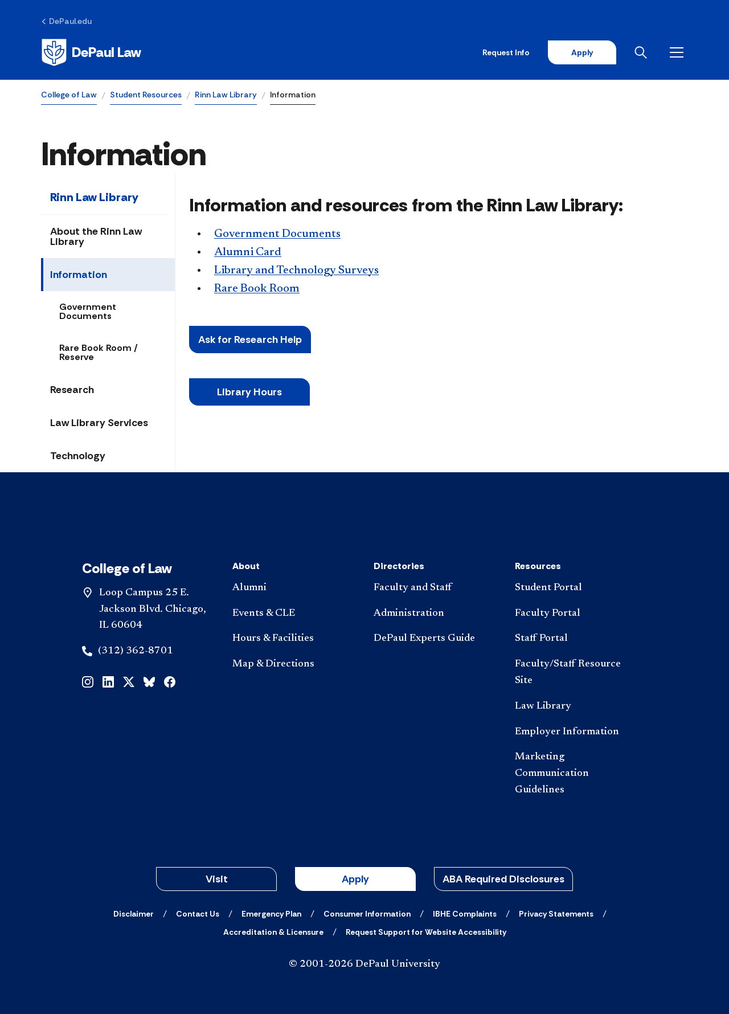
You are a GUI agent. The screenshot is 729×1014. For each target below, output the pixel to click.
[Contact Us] (197, 913)
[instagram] (87, 681)
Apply (582, 52)
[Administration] (435, 614)
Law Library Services (99, 423)
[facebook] (169, 681)
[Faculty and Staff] (435, 588)
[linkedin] (108, 681)
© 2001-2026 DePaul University (364, 964)
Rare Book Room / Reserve (98, 352)
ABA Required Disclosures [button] (503, 879)
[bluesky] (149, 681)
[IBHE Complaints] (465, 913)
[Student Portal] (576, 588)
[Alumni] (293, 588)
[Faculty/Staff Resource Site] (576, 672)
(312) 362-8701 (135, 651)
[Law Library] (576, 706)
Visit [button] (217, 879)
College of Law (69, 94)
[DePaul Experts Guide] (435, 639)
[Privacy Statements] (556, 913)
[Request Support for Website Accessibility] (426, 932)
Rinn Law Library (226, 94)
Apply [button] (355, 879)
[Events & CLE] (293, 614)
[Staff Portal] (576, 639)
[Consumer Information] (367, 913)
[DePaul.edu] (66, 21)
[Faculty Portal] (576, 614)
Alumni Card (247, 252)
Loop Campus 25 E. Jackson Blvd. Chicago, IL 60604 (152, 609)
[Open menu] (679, 52)
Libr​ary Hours (249, 392)
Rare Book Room (257, 289)
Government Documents (87, 311)
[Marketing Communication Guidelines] (576, 773)
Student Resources (146, 94)
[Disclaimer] (133, 913)
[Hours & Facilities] (293, 639)
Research (72, 389)
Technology (77, 456)
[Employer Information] (576, 732)
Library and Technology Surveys (296, 270)
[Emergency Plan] (271, 913)
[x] (128, 681)
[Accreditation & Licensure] (273, 932)
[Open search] (643, 52)
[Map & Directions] (293, 664)
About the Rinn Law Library (96, 236)
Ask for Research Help (250, 339)
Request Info (506, 52)
